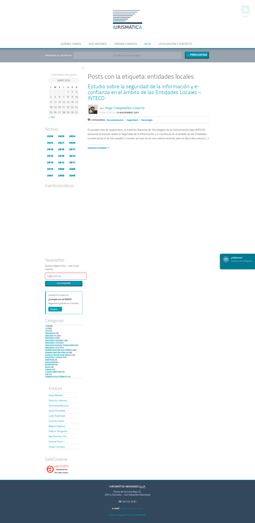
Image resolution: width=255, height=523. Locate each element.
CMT (47, 374)
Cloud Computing (53, 371)
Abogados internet (54, 340)
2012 (61, 162)
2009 (61, 169)
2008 (72, 169)
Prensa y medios (125, 44)
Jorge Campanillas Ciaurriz (124, 108)
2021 (61, 142)
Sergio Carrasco (57, 446)
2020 (72, 142)
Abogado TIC (51, 335)
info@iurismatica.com (131, 508)
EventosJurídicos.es (59, 405)
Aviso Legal (115, 515)
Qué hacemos (98, 44)
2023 (50, 142)
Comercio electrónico (56, 376)
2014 (72, 156)
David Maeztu (56, 395)
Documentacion (115, 120)
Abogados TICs (52, 347)
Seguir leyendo (97, 148)
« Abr (52, 117)
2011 (72, 162)
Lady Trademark (57, 416)
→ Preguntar (197, 55)
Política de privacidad (134, 515)
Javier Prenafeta (57, 410)
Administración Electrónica (59, 350)
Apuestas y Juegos (54, 357)
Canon (48, 369)
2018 (61, 149)
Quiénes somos (71, 44)
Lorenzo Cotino (56, 421)
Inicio (245, 11)
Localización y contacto (175, 44)
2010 (50, 169)
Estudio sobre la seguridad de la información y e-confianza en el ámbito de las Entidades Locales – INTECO (144, 92)
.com (47, 326)
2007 (50, 175)
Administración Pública (56, 352)
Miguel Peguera (57, 426)
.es (46, 328)
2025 (61, 136)
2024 (72, 136)
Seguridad (132, 120)
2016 (50, 156)
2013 (50, 162)
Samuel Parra (56, 441)
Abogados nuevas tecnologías (60, 345)
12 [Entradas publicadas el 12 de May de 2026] (55, 102)
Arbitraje (49, 359)
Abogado (49, 333)
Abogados (50, 338)
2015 (61, 156)
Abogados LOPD (52, 342)
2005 (72, 175)
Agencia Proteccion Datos (57, 355)
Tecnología (146, 120)
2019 (50, 149)
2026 (50, 136)
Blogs (48, 367)
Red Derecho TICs (58, 436)
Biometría (50, 364)
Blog (147, 44)
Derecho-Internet (58, 400)
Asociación (50, 362)
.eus (47, 330)
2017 (72, 149)
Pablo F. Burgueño (58, 431)
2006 (61, 175)
